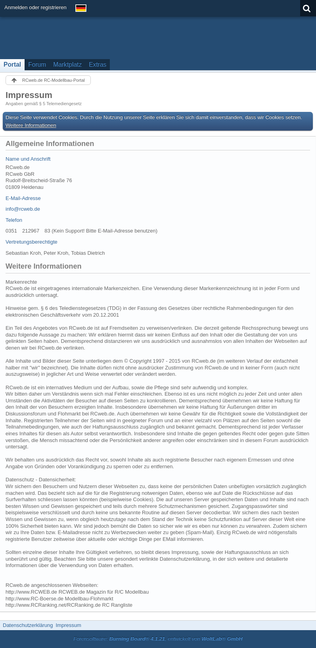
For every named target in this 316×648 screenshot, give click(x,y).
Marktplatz (67, 64)
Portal (12, 64)
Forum (37, 64)
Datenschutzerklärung (28, 625)
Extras (97, 64)
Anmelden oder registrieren (35, 7)
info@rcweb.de (23, 209)
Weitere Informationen (31, 125)
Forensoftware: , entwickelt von (157, 639)
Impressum (68, 625)
